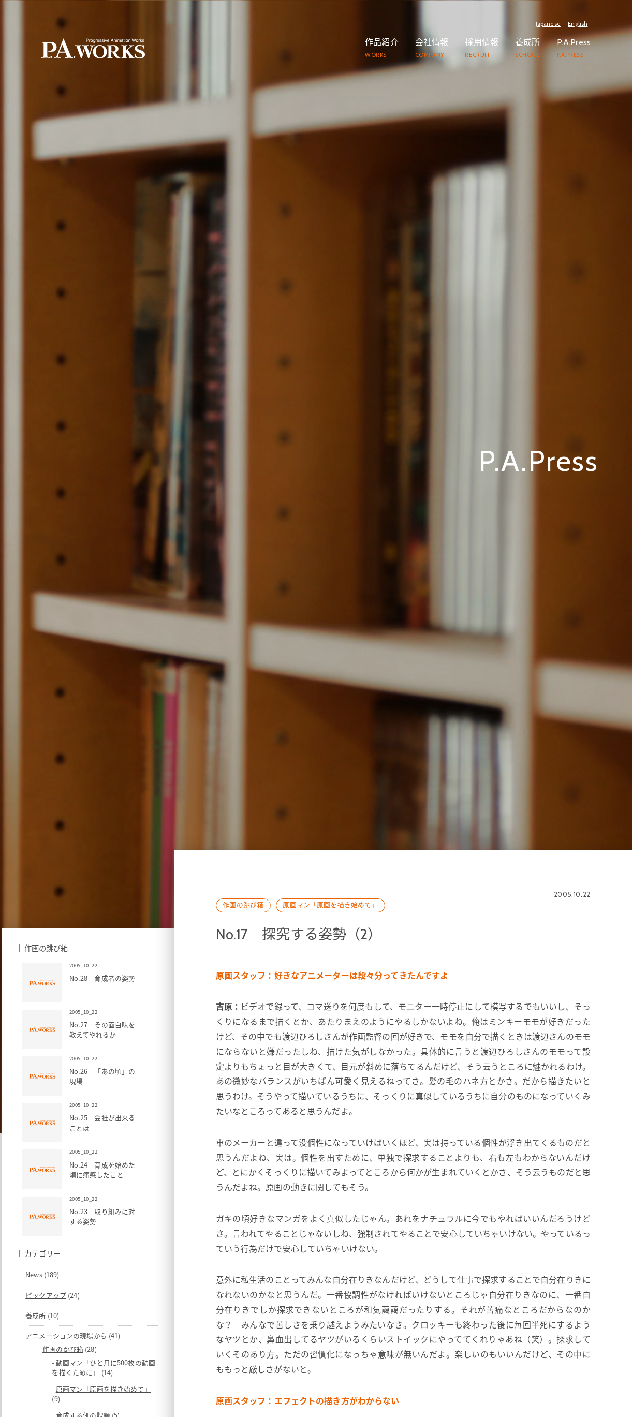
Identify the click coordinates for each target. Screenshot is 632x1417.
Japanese (548, 23)
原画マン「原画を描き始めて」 (375, 988)
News (95, 1356)
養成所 (96, 1396)
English (577, 23)
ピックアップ (106, 1376)
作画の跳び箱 (287, 988)
